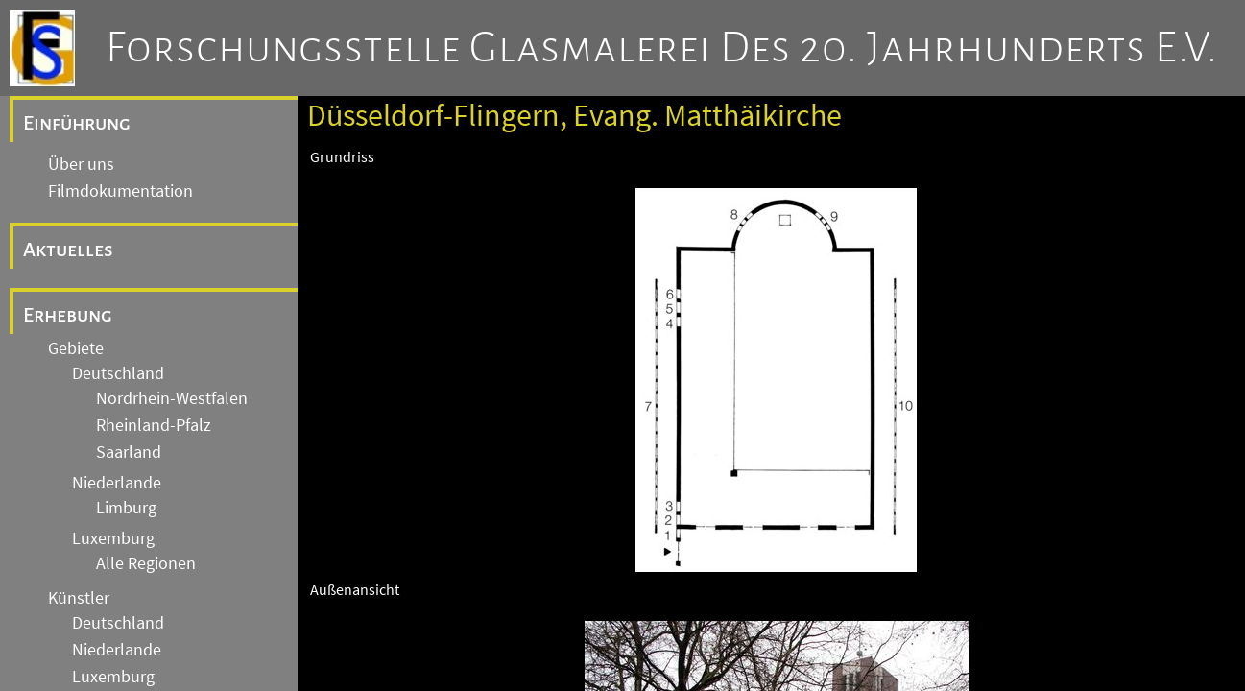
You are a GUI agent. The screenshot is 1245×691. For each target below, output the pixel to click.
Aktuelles (68, 249)
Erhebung (67, 314)
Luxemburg (113, 538)
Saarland (128, 452)
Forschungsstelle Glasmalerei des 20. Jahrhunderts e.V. (662, 48)
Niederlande (116, 482)
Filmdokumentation (120, 191)
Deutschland (118, 373)
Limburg (126, 507)
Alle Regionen (146, 563)
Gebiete (76, 348)
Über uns (81, 164)
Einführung (77, 122)
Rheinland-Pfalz (153, 425)
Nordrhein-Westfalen (172, 398)
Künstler (78, 597)
